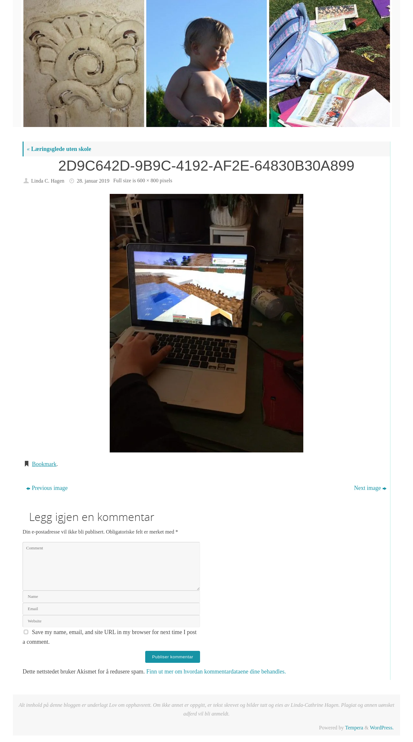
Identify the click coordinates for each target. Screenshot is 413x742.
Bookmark (44, 464)
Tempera (354, 728)
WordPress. (382, 728)
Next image (370, 488)
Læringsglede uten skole (59, 149)
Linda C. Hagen (47, 181)
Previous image (46, 488)
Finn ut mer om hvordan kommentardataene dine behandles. (216, 671)
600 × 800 (147, 181)
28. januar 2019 (93, 181)
